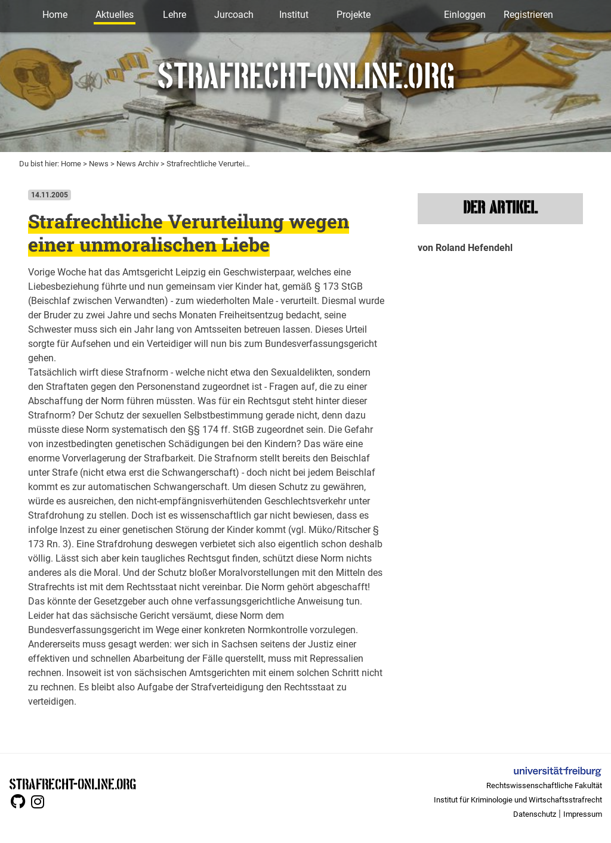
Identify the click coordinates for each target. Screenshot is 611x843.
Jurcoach (234, 14)
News (99, 163)
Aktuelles (114, 14)
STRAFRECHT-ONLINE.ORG (72, 783)
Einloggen (465, 14)
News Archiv (137, 163)
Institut (293, 14)
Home (54, 14)
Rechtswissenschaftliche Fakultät (544, 785)
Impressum (582, 814)
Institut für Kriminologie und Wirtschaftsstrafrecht (518, 799)
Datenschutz (534, 814)
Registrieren (528, 14)
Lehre (174, 14)
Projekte (354, 14)
